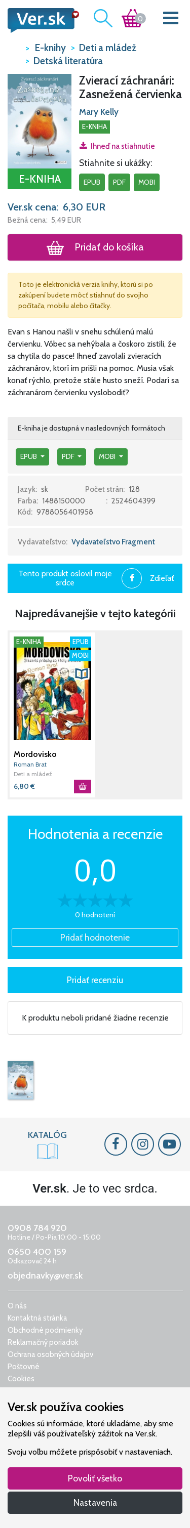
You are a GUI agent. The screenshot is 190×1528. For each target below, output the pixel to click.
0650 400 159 (37, 1251)
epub (92, 182)
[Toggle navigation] (171, 20)
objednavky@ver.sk (45, 1275)
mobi (146, 182)
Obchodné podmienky (45, 1330)
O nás (17, 1305)
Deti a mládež (33, 774)
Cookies (21, 1378)
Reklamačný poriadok (43, 1342)
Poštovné (24, 1366)
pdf (119, 182)
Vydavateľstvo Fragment (113, 541)
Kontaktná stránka (37, 1318)
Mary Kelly (99, 112)
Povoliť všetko (95, 1478)
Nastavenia (95, 1502)
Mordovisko (35, 754)
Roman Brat (30, 764)
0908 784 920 (37, 1228)
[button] (39, 120)
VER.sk (14, 47)
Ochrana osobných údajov (50, 1354)
